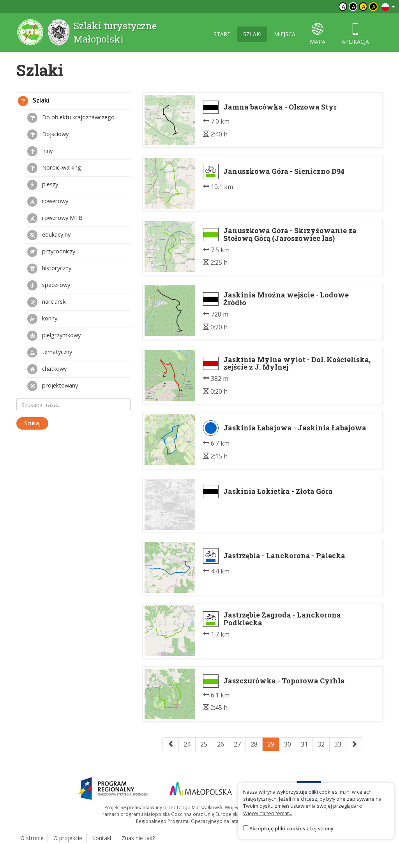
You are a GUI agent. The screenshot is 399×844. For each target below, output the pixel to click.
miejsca (284, 34)
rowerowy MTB (55, 218)
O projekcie (67, 838)
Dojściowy (48, 134)
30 (287, 744)
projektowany (52, 386)
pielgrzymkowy (54, 336)
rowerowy (47, 201)
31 (304, 744)
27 (237, 744)
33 (337, 744)
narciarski (47, 302)
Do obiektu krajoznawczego (71, 118)
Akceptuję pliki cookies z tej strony (291, 828)
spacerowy (48, 285)
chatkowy (47, 369)
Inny (40, 151)
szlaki (252, 34)
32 (321, 744)
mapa (317, 34)
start (222, 34)
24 (187, 744)
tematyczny (49, 352)
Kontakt (102, 838)
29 (270, 744)
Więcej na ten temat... (267, 813)
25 (203, 744)
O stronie (32, 838)
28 (254, 744)
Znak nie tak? (138, 838)
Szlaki (33, 101)
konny (42, 319)
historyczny (49, 269)
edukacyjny (49, 235)
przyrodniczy (51, 252)
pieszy (42, 185)
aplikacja (355, 34)
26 (220, 744)
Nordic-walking (54, 168)
